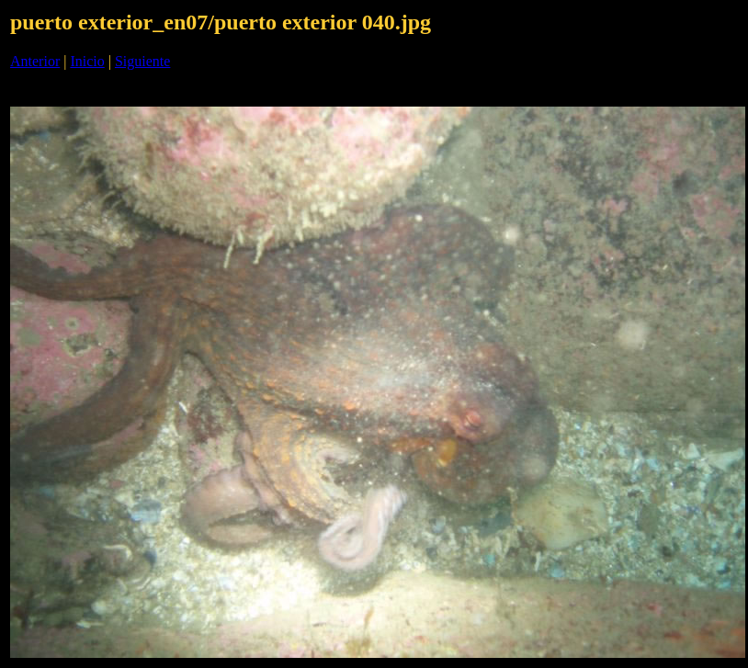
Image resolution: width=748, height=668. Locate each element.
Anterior (35, 61)
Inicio (87, 61)
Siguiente (142, 61)
